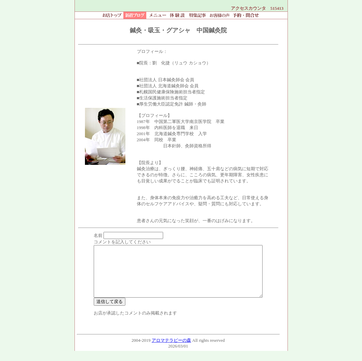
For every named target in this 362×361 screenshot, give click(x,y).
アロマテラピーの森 (171, 350)
